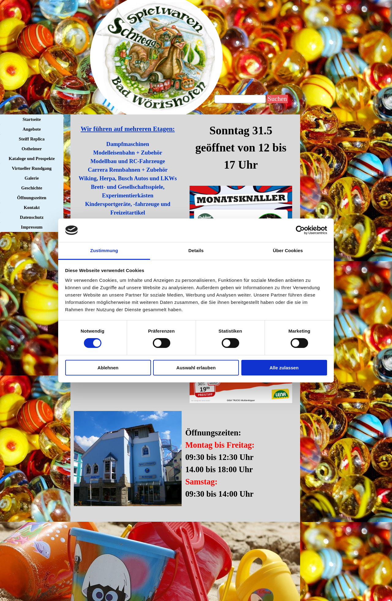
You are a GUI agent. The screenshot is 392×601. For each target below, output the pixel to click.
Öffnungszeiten (31, 197)
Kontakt (32, 207)
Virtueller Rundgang (32, 168)
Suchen (277, 99)
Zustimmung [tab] (104, 250)
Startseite (32, 119)
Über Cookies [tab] (288, 250)
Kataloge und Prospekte (32, 158)
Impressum (32, 227)
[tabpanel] (241, 148)
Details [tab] (196, 250)
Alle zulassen (284, 367)
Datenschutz (31, 217)
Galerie (31, 178)
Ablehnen (107, 367)
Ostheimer (32, 148)
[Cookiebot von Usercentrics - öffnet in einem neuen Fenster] (300, 230)
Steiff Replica (31, 138)
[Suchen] (240, 99)
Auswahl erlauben (196, 367)
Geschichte (31, 187)
